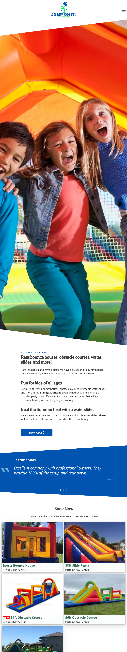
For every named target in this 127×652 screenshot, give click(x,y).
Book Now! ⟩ (36, 432)
